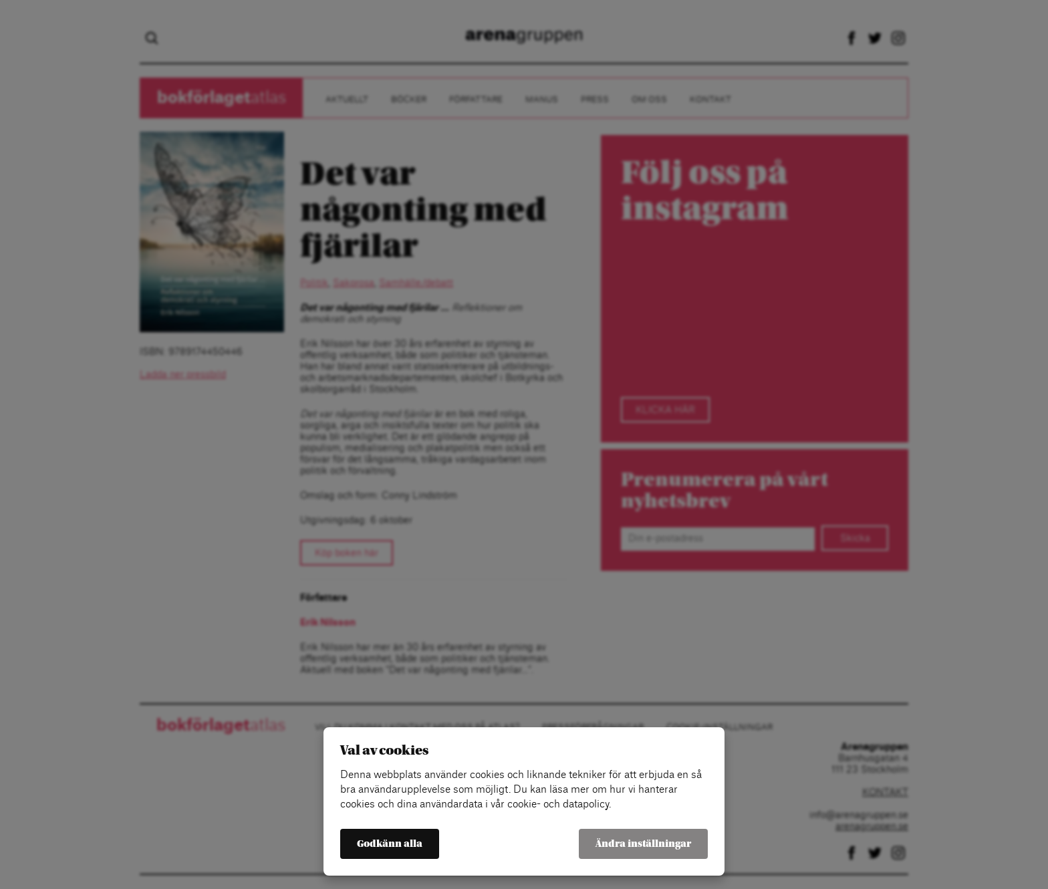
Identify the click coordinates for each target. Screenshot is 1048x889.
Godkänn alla (389, 844)
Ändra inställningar (643, 844)
